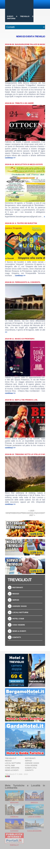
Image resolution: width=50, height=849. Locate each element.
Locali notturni (20, 612)
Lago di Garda (34, 817)
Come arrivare (12, 768)
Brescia (34, 803)
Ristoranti (17, 587)
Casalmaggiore (34, 831)
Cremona (14, 817)
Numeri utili (31, 768)
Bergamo (14, 803)
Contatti (16, 637)
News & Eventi (19, 631)
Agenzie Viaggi (19, 606)
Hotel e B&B (18, 619)
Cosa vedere (18, 625)
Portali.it (14, 845)
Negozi (15, 594)
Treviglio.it (10, 758)
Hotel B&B (10, 765)
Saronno (14, 831)
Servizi (15, 600)
